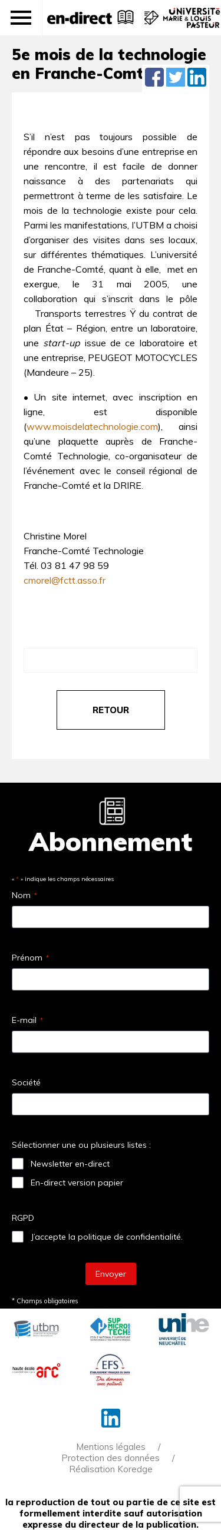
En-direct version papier (77, 1182)
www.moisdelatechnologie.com (92, 426)
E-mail (27, 1020)
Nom (24, 895)
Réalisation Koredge (111, 1469)
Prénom (30, 957)
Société (26, 1082)
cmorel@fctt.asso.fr (64, 580)
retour (111, 710)
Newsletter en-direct (70, 1163)
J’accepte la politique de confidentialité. (107, 1236)
